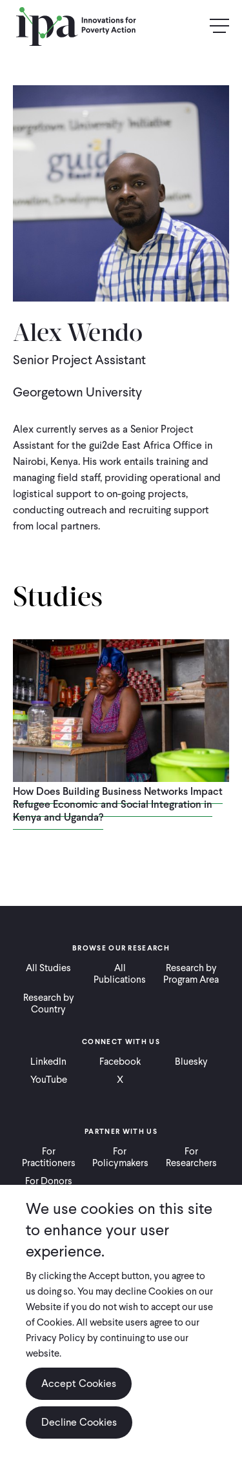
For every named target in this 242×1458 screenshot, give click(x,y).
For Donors (48, 1181)
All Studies (48, 968)
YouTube (48, 1079)
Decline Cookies (79, 1422)
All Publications (120, 973)
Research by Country (48, 1003)
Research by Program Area (191, 973)
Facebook (120, 1061)
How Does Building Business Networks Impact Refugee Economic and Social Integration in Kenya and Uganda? (118, 804)
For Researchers (191, 1157)
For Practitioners (49, 1157)
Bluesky (191, 1061)
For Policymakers (120, 1157)
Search (192, 27)
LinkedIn (48, 1061)
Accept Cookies (78, 1383)
